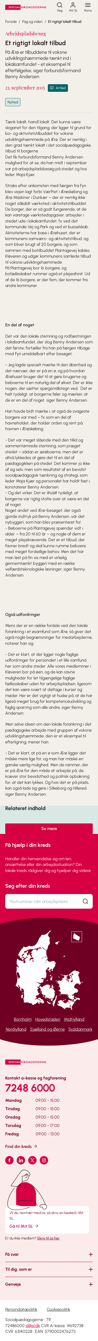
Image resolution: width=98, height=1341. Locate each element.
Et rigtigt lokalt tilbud (65, 21)
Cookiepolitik (58, 1309)
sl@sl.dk (33, 1325)
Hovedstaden (47, 1019)
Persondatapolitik (21, 1309)
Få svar (12, 1254)
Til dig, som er (18, 1269)
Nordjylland (16, 1029)
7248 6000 (30, 1088)
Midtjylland (74, 1019)
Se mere (49, 828)
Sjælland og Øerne (47, 1029)
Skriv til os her (48, 1238)
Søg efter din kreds (27, 886)
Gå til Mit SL (24, 1226)
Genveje (13, 1284)
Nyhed (13, 102)
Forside (11, 21)
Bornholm (23, 1019)
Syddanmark (80, 1029)
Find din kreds (21, 1146)
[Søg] (59, 7)
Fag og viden (32, 21)
